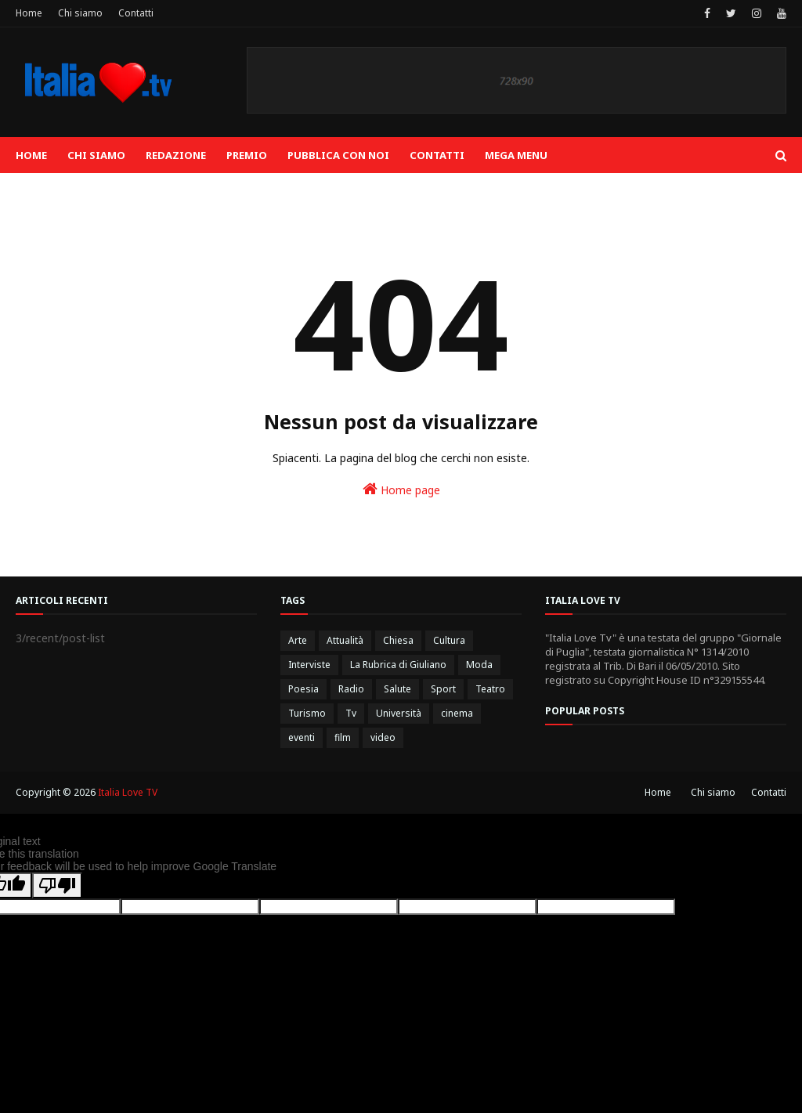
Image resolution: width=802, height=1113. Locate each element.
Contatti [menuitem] (437, 155)
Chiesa (398, 640)
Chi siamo (80, 13)
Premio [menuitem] (246, 155)
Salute (397, 689)
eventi (301, 737)
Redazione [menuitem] (176, 155)
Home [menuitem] (31, 155)
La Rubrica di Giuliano (398, 664)
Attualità (345, 640)
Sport (443, 689)
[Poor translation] (57, 885)
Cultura (449, 640)
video (383, 737)
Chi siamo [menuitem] (96, 155)
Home (29, 13)
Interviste (309, 664)
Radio (351, 689)
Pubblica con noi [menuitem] (338, 155)
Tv (350, 713)
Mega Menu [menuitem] (516, 155)
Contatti (136, 13)
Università (398, 713)
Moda (479, 664)
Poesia (303, 689)
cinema (457, 713)
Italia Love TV (127, 792)
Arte (297, 640)
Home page (401, 489)
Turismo (307, 713)
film (342, 737)
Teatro (490, 689)
